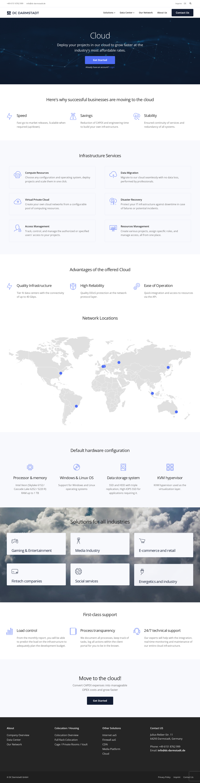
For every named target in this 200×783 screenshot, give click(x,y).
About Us (162, 12)
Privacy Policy (164, 777)
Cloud (105, 753)
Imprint (178, 3)
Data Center (126, 12)
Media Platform (111, 749)
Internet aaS (109, 735)
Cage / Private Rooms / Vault (71, 744)
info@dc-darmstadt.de (35, 3)
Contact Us (182, 12)
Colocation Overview (66, 735)
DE (185, 3)
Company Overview (18, 735)
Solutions (108, 12)
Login (112, 67)
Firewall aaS (109, 739)
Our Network (146, 12)
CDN (105, 744)
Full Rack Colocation (66, 739)
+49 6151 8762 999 (15, 3)
